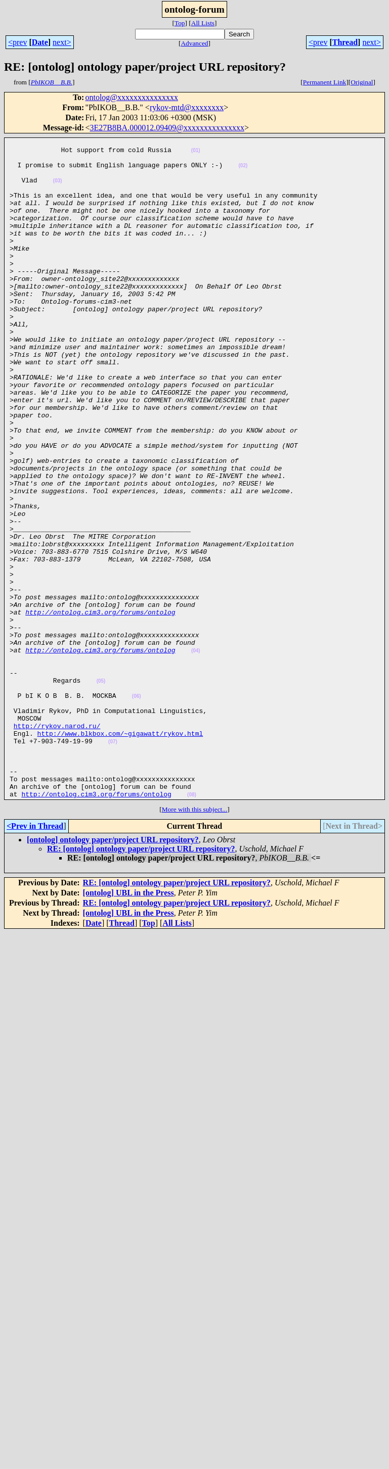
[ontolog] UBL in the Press (128, 1024)
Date (40, 42)
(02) (242, 171)
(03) (57, 190)
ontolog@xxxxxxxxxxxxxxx (131, 97)
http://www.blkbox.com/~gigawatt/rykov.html (120, 853)
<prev (17, 42)
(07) (112, 863)
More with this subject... (195, 941)
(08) (191, 926)
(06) (136, 808)
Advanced (194, 43)
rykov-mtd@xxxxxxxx (187, 107)
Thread (345, 42)
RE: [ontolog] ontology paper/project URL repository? (141, 980)
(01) (195, 153)
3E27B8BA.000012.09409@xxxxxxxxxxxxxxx (167, 127)
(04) (195, 753)
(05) (101, 790)
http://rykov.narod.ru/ (57, 843)
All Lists (202, 23)
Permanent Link (325, 82)
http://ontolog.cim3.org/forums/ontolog (100, 707)
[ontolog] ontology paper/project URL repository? (113, 971)
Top (180, 23)
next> (62, 42)
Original (362, 82)
